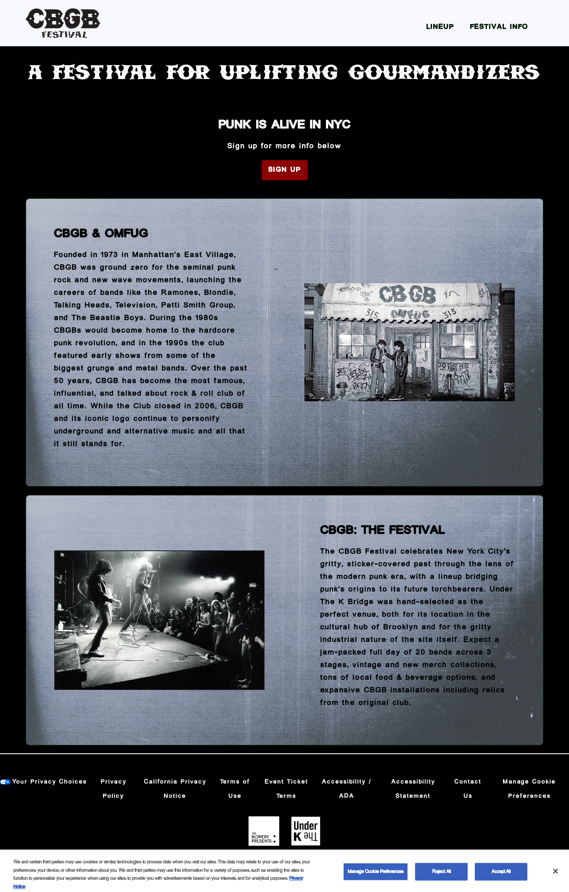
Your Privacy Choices (50, 782)
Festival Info (499, 27)
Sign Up (284, 170)
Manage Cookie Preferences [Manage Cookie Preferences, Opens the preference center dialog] (375, 878)
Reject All (441, 878)
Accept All (501, 878)
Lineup (440, 27)
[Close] (555, 877)
